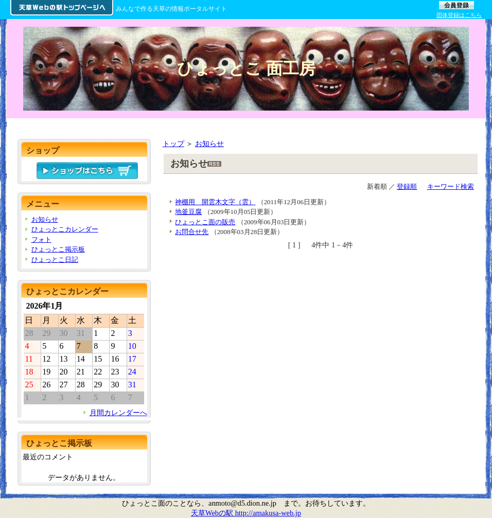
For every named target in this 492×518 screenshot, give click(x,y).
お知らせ (209, 143)
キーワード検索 (450, 186)
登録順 (407, 186)
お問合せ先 (191, 232)
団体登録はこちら (459, 15)
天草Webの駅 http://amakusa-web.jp (246, 513)
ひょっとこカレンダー (64, 229)
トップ (173, 143)
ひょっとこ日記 (54, 259)
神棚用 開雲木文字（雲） (215, 202)
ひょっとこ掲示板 (58, 249)
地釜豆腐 (188, 212)
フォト (41, 239)
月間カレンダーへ (118, 412)
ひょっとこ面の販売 (205, 222)
